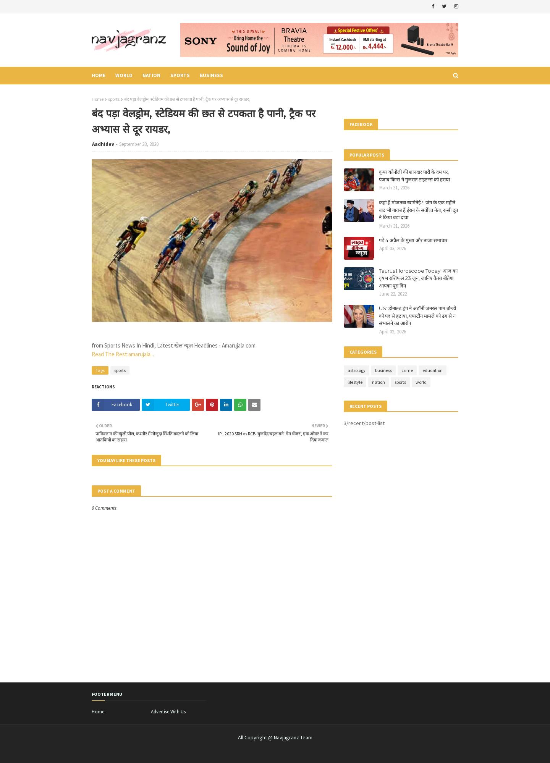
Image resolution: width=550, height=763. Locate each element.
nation (378, 382)
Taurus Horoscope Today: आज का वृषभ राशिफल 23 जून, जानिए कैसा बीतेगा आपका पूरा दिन (418, 278)
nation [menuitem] (151, 75)
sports (114, 99)
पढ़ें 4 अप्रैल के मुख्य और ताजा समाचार (413, 240)
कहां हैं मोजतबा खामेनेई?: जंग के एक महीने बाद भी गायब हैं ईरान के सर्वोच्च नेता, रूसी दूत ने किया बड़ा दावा (418, 209)
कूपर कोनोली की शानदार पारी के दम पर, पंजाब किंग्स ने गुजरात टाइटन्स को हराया (414, 176)
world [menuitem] (124, 75)
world (421, 382)
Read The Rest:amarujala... (123, 354)
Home (98, 99)
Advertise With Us (168, 711)
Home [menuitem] (98, 75)
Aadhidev (103, 144)
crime (407, 370)
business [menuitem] (211, 75)
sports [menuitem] (180, 75)
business (383, 370)
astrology (357, 370)
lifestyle (355, 382)
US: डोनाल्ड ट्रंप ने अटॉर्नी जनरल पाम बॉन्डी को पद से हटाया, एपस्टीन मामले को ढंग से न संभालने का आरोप (417, 315)
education (432, 370)
